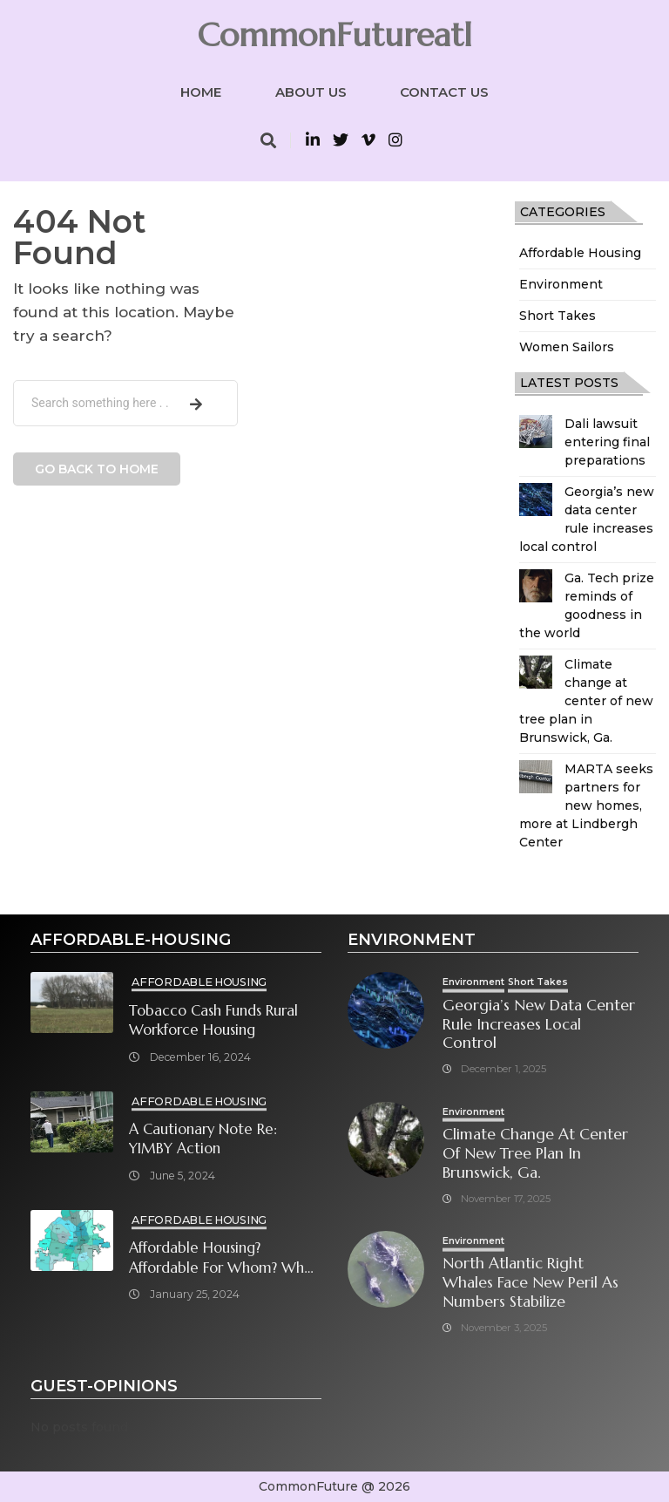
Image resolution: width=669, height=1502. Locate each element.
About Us (311, 92)
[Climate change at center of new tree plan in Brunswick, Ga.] (535, 672)
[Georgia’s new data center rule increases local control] (535, 499)
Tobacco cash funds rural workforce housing (213, 1021)
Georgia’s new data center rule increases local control (539, 1024)
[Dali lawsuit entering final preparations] (535, 431)
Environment (561, 284)
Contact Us (444, 92)
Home (200, 92)
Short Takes (557, 315)
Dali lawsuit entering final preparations (607, 442)
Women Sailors (566, 347)
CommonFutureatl (334, 35)
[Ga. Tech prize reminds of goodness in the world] (535, 585)
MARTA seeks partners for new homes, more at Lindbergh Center (586, 805)
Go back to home (97, 469)
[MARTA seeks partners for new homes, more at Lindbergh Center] (535, 776)
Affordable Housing (580, 253)
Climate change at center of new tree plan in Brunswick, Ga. (586, 700)
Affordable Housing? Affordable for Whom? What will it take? (223, 1258)
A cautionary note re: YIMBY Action (203, 1139)
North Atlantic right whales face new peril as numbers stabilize (530, 1282)
